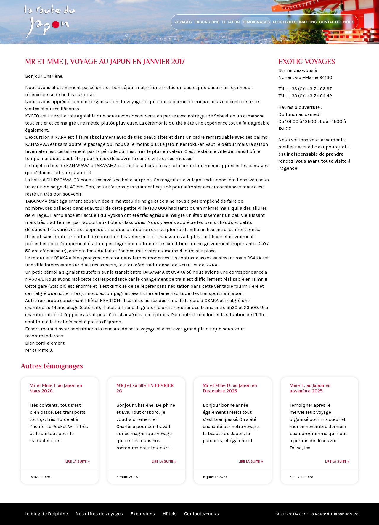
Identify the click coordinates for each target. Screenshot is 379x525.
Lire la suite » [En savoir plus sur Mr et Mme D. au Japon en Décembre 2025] (251, 461)
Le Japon (231, 22)
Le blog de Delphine (46, 513)
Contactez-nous (336, 22)
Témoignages (256, 22)
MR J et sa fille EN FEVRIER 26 (145, 388)
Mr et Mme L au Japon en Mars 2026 (56, 388)
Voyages (183, 22)
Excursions (207, 22)
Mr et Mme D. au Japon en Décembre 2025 (230, 388)
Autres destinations (294, 22)
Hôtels (169, 513)
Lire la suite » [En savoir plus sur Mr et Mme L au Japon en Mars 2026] (77, 461)
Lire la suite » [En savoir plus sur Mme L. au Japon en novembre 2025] (337, 461)
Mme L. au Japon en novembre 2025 (310, 388)
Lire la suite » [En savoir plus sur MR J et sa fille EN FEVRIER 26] (164, 461)
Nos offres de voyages (99, 513)
